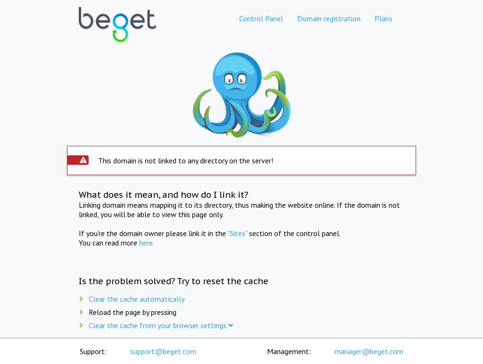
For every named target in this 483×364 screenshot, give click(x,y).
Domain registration (328, 18)
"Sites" (237, 233)
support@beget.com (163, 351)
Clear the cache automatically (136, 299)
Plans (383, 18)
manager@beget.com (368, 351)
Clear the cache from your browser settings (161, 325)
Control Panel (261, 18)
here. (146, 242)
